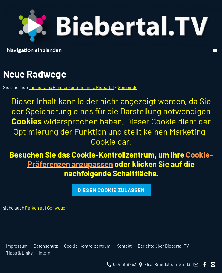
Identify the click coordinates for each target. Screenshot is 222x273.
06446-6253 (122, 264)
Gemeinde (127, 87)
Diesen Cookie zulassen (111, 190)
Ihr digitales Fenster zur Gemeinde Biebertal (71, 87)
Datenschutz (46, 246)
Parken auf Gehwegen (46, 207)
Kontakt (124, 246)
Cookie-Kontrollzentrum (87, 246)
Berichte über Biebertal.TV (163, 246)
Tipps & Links (19, 252)
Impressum (16, 246)
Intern (44, 252)
